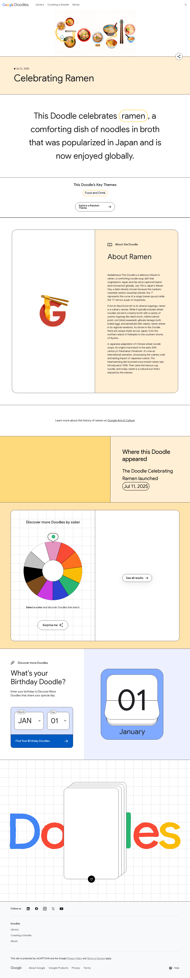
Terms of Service (96, 958)
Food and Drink (95, 193)
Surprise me (53, 625)
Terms (87, 968)
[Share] (179, 56)
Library (40, 4)
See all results (137, 578)
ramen (133, 116)
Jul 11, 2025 (136, 486)
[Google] (16, 968)
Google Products (58, 968)
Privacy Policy (74, 958)
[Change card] (91, 879)
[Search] (186, 4)
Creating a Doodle (58, 4)
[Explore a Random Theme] (95, 206)
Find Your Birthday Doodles (42, 741)
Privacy (76, 968)
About (76, 4)
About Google (37, 968)
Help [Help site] (174, 968)
